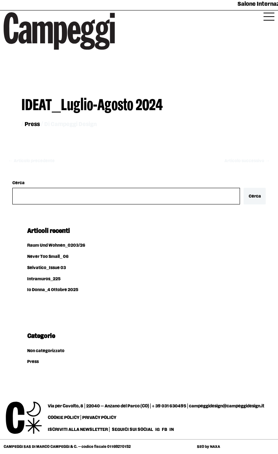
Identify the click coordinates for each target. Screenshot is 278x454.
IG (157, 429)
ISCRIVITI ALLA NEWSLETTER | (79, 429)
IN (171, 429)
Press (32, 124)
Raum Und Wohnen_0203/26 (56, 245)
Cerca (18, 183)
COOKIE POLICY (63, 417)
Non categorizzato (45, 351)
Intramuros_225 (43, 279)
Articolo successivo (247, 161)
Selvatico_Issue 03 (46, 268)
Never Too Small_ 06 (47, 257)
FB (165, 429)
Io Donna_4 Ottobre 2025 (52, 290)
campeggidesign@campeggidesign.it (226, 406)
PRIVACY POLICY (99, 417)
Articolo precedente (31, 161)
